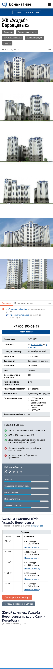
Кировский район (19, 309)
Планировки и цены (27, 32)
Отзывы (7, 43)
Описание (6, 303)
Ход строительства (13, 38)
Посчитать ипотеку (32, 547)
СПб (8, 309)
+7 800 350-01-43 (26, 326)
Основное (8, 32)
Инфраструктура (34, 38)
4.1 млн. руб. (36, 344)
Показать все (37, 526)
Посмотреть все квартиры (17, 597)
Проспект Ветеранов (19, 315)
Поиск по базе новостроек (28, 12)
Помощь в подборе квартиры (18, 604)
